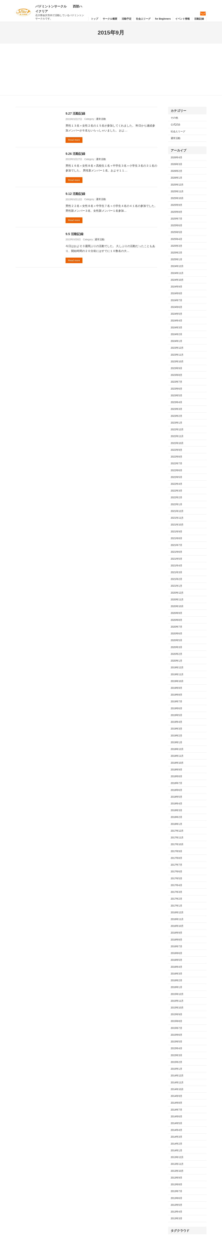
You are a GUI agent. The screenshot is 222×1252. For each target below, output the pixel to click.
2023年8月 (176, 375)
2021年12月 (177, 511)
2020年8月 (176, 620)
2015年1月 (176, 1068)
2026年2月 (176, 171)
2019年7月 (176, 701)
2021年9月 (176, 531)
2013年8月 (176, 1184)
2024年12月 (177, 266)
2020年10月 (177, 606)
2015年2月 (176, 1062)
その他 (174, 117)
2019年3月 (176, 728)
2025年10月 (177, 198)
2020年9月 (176, 613)
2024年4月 (176, 320)
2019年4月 (176, 721)
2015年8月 (176, 1021)
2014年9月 (176, 1096)
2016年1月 (176, 987)
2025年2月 (176, 252)
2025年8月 (176, 211)
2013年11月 (177, 1164)
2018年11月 (177, 755)
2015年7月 (176, 1028)
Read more (74, 140)
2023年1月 (176, 422)
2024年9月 (176, 286)
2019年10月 (177, 681)
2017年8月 (176, 858)
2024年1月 (176, 341)
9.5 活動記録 (74, 234)
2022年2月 (176, 497)
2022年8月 (176, 456)
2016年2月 (176, 980)
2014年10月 (177, 1089)
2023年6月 (176, 388)
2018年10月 (177, 762)
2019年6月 (176, 708)
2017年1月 (176, 905)
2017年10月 (177, 844)
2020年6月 (176, 633)
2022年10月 (177, 443)
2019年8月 (176, 694)
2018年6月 (176, 790)
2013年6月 (176, 1198)
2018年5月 (176, 796)
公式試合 (175, 124)
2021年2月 (176, 579)
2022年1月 (176, 504)
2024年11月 (177, 273)
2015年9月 (176, 1014)
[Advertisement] (111, 69)
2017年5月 (176, 878)
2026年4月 (176, 157)
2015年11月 (177, 1000)
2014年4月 (176, 1130)
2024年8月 (176, 293)
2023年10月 (177, 361)
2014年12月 (177, 1075)
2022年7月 (176, 463)
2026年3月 (176, 164)
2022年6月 (176, 470)
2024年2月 (176, 334)
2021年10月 (177, 524)
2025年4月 (176, 239)
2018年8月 (176, 776)
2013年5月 (176, 1204)
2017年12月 (177, 830)
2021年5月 (176, 558)
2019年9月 (176, 688)
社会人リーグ (178, 131)
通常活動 (101, 119)
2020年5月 (176, 640)
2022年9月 (176, 449)
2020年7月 (176, 626)
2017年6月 (176, 871)
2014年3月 (176, 1136)
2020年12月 (177, 592)
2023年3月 (176, 409)
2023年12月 (177, 347)
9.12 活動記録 (75, 194)
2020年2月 (176, 654)
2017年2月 (176, 898)
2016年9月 (176, 932)
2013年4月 (176, 1211)
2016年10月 (177, 926)
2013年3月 (176, 1218)
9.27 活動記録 (75, 113)
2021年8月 (176, 538)
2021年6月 (176, 551)
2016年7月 (176, 946)
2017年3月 (176, 892)
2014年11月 (177, 1082)
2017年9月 (176, 851)
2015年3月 (176, 1055)
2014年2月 (176, 1143)
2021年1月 (176, 585)
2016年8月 (176, 939)
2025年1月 (176, 259)
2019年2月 (176, 735)
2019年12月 (177, 667)
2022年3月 (176, 490)
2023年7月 (176, 381)
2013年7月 (176, 1191)
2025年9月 (176, 205)
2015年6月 (176, 1034)
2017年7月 (176, 864)
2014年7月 (176, 1109)
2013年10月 (177, 1170)
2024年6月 (176, 307)
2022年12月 (177, 429)
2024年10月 (177, 279)
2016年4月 (176, 966)
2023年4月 (176, 402)
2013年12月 (177, 1157)
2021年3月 (176, 572)
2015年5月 (176, 1041)
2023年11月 (177, 354)
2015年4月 (176, 1048)
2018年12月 (177, 749)
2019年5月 (176, 715)
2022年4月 (176, 483)
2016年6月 (176, 953)
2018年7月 (176, 783)
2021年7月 (176, 545)
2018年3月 (176, 810)
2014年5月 (176, 1123)
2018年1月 (176, 824)
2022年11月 (177, 436)
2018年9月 (176, 769)
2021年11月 (177, 517)
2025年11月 (177, 191)
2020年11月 (177, 599)
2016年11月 (177, 919)
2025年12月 (177, 184)
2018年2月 (176, 817)
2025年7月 (176, 218)
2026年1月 (176, 177)
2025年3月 (176, 245)
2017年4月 (176, 885)
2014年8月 (176, 1102)
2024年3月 (176, 327)
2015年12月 (177, 994)
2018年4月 (176, 803)
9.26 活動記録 (75, 154)
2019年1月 (176, 742)
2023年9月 (176, 368)
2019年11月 (177, 674)
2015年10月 (177, 1007)
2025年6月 (176, 225)
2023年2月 (176, 416)
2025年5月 (176, 232)
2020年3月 (176, 647)
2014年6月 (176, 1116)
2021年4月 (176, 565)
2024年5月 (176, 313)
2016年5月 (176, 960)
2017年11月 (177, 837)
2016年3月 (176, 973)
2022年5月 (176, 477)
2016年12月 (177, 912)
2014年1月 (176, 1150)
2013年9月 (176, 1177)
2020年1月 (176, 660)
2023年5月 (176, 395)
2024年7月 (176, 300)
